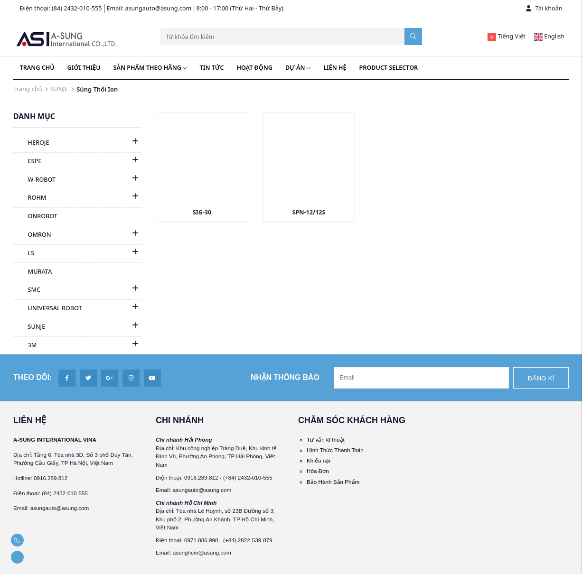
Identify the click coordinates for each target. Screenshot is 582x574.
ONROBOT (35, 217)
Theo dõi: (32, 377)
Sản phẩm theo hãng (150, 68)
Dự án (297, 68)
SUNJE (59, 88)
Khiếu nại (318, 460)
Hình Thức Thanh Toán (335, 450)
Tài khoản (544, 8)
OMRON (32, 235)
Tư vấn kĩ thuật (326, 439)
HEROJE (31, 143)
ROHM (29, 198)
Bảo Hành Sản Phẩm (333, 482)
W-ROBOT (34, 180)
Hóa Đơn (318, 471)
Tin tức (212, 68)
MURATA (32, 272)
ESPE (27, 162)
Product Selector (388, 68)
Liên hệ (334, 68)
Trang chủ (37, 68)
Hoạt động (254, 68)
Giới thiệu (84, 68)
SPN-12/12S (308, 212)
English (549, 36)
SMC (26, 290)
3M (25, 346)
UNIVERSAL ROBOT (47, 309)
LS (23, 254)
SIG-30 (202, 212)
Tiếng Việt (507, 36)
